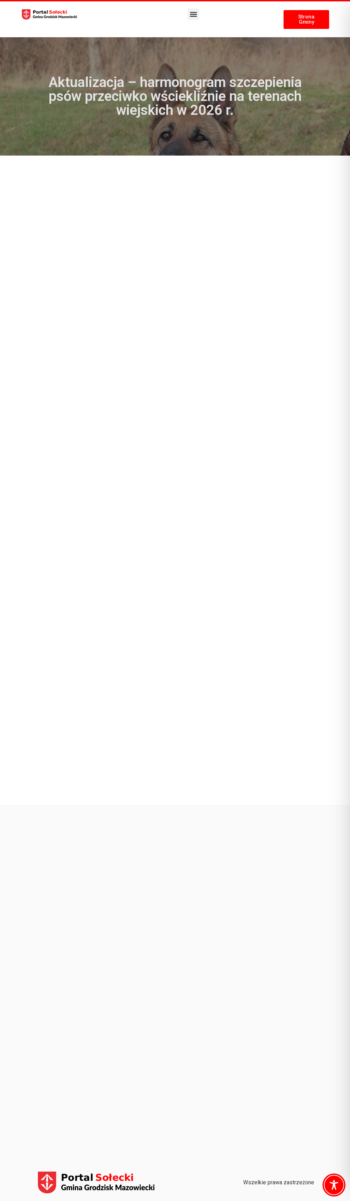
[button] (193, 14)
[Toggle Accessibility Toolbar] (334, 1185)
